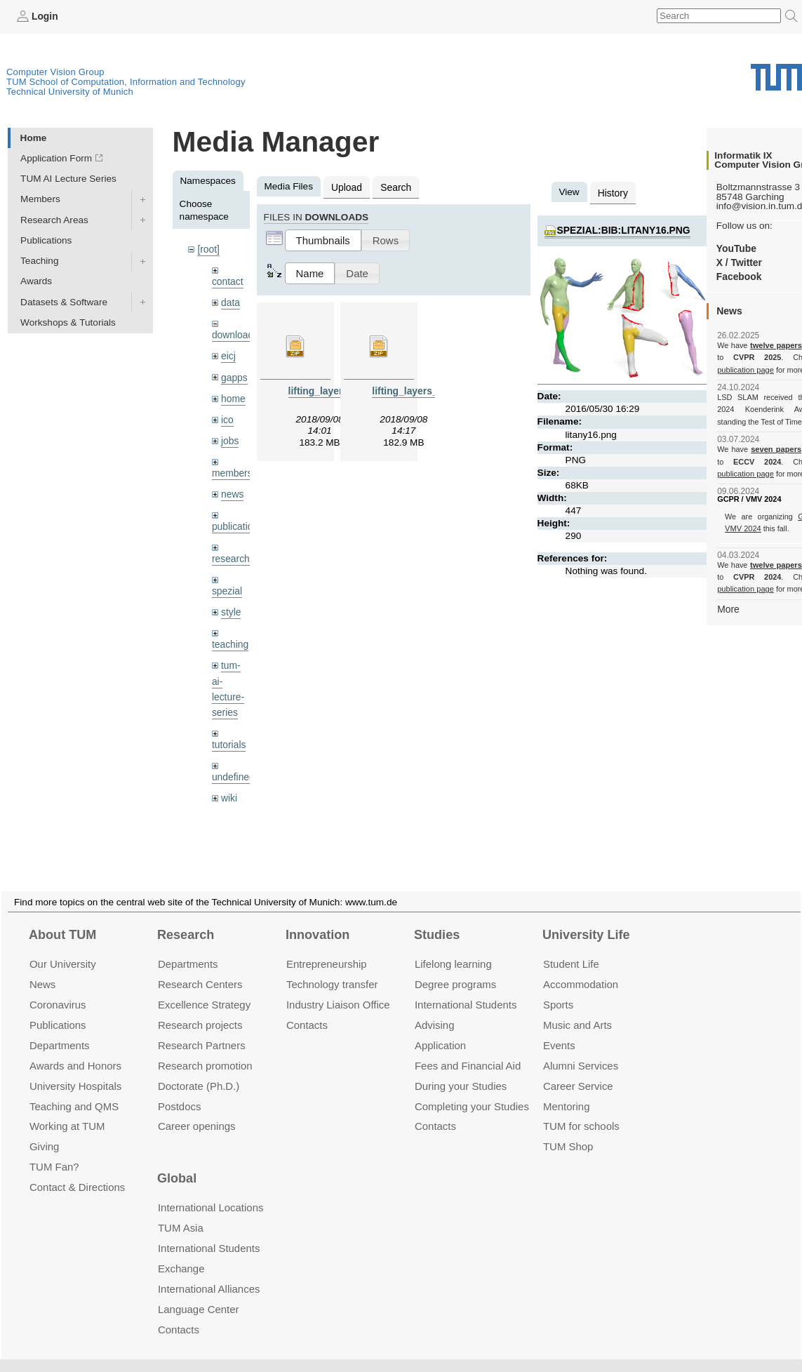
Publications (46, 239)
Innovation (317, 917)
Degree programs (455, 967)
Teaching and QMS (74, 1089)
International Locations (210, 1191)
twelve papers (776, 345)
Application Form (56, 158)
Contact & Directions (77, 1170)
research (230, 555)
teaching (230, 639)
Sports (558, 988)
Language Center (198, 1292)
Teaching (39, 260)
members (232, 470)
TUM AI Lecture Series (68, 178)
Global (176, 1161)
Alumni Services (580, 1048)
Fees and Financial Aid (468, 1048)
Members (40, 199)
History (612, 192)
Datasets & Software (63, 301)
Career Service (578, 1068)
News (42, 967)
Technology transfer (332, 967)
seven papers (776, 449)
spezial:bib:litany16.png (622, 229)
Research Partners (202, 1028)
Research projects (200, 1007)
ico (227, 417)
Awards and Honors (75, 1048)
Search (395, 186)
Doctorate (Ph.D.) (198, 1068)
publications (237, 522)
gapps (234, 375)
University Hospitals (75, 1068)
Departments (59, 1028)
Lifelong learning (453, 947)
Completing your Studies (472, 1089)
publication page (745, 369)
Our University (62, 947)
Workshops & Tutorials (68, 322)
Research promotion (205, 1048)
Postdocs (179, 1089)
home (233, 396)
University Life (586, 917)
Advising (435, 1007)
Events (559, 1028)
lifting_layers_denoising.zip (434, 390)
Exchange (181, 1252)
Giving (44, 1129)
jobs (230, 437)
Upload (346, 186)
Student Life (571, 947)
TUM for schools (581, 1109)
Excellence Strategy (204, 988)
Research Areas (54, 219)
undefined (233, 770)
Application (440, 1028)
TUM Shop (568, 1129)
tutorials (229, 738)
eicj (228, 354)
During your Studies (461, 1068)
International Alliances (209, 1272)
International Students (465, 988)
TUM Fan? (54, 1150)
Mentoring (566, 1089)
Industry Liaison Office (338, 988)
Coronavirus (57, 988)
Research (185, 917)
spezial (226, 586)
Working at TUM (67, 1109)
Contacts (307, 1007)
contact (227, 280)
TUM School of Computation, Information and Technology (126, 81)
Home (33, 137)
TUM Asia (180, 1211)
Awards (36, 281)
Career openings (197, 1109)
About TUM (62, 917)
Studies (437, 917)
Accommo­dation (580, 967)
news (232, 491)
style (231, 607)
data (230, 301)
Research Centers (200, 967)
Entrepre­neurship (326, 947)
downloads (235, 333)
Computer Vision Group (55, 72)
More (728, 608)
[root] (208, 249)
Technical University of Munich (69, 91)
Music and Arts (577, 1007)
